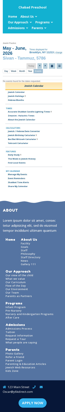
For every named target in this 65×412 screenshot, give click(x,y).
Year (30, 71)
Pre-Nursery (14, 310)
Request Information (19, 335)
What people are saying (21, 342)
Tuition (10, 332)
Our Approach (18, 22)
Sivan (8, 58)
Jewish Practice (9, 43)
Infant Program (16, 307)
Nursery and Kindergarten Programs (30, 314)
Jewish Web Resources (20, 367)
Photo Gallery (15, 353)
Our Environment (17, 289)
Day (6, 71)
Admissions (16, 28)
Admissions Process (19, 328)
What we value (15, 278)
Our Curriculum (16, 282)
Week (13, 71)
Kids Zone (12, 371)
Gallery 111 (28, 264)
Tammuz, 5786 (32, 58)
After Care (12, 317)
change (58, 52)
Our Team (12, 292)
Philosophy (28, 253)
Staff (24, 250)
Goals (24, 247)
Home (12, 17)
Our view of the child (19, 275)
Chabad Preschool (32, 7)
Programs (42, 22)
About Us (27, 17)
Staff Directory (31, 257)
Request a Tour (16, 339)
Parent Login (14, 360)
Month (22, 71)
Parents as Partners (19, 296)
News (24, 260)
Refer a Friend (15, 357)
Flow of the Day (16, 285)
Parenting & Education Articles (26, 364)
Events (38, 71)
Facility (25, 243)
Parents (37, 28)
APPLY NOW (32, 403)
